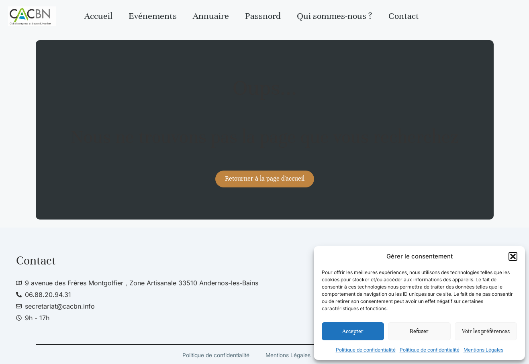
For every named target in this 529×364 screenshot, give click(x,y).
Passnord (263, 15)
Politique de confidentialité (366, 350)
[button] (513, 256)
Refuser (419, 331)
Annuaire (211, 15)
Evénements (153, 15)
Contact (403, 15)
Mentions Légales (483, 350)
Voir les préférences (486, 331)
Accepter (353, 331)
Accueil (98, 15)
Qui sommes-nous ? (334, 15)
